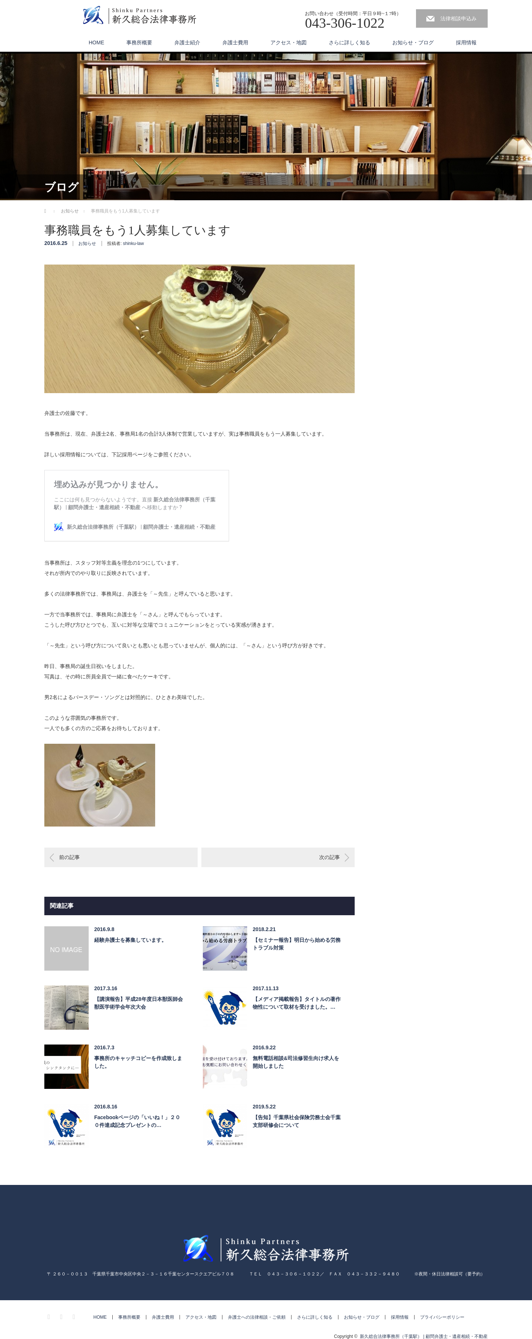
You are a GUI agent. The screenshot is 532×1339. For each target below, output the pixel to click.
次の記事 (329, 857)
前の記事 (69, 857)
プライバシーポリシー (442, 1317)
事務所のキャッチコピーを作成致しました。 (138, 1062)
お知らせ (87, 243)
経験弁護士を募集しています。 (130, 940)
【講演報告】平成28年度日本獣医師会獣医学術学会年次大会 (138, 1003)
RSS (75, 1315)
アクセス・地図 (288, 42)
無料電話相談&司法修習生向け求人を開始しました (296, 1062)
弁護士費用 (235, 42)
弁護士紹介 (187, 42)
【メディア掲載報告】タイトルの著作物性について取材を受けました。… (297, 1003)
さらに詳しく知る (349, 42)
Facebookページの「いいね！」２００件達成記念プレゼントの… (137, 1121)
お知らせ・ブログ (413, 42)
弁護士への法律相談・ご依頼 (257, 1317)
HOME (96, 42)
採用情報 (466, 42)
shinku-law (133, 243)
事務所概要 (139, 42)
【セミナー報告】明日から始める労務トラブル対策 (297, 944)
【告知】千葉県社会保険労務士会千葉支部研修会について (297, 1121)
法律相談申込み (458, 18)
